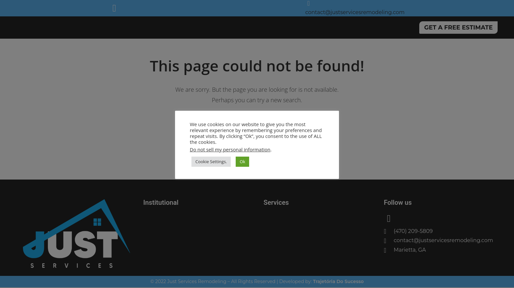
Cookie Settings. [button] (211, 161)
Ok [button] (242, 161)
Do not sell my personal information (230, 149)
